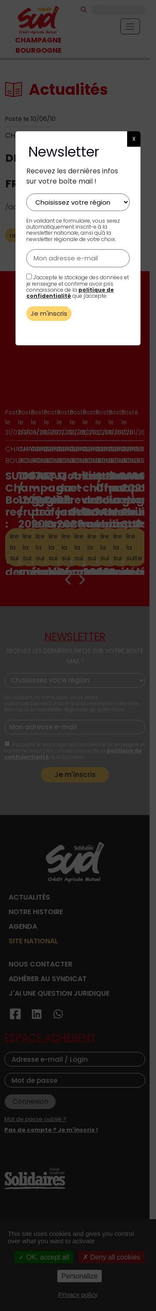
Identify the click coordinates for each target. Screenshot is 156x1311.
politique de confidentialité (70, 292)
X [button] (133, 138)
